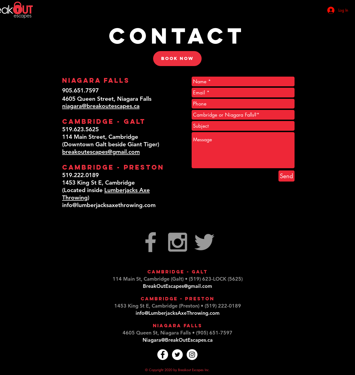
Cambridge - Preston (177, 299)
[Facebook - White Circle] (162, 354)
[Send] (286, 176)
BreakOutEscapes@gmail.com (177, 286)
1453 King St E (131, 306)
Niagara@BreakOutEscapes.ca (178, 340)
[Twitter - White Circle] (177, 354)
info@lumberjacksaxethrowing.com (109, 205)
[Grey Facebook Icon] (150, 242)
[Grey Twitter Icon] (204, 242)
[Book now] (177, 58)
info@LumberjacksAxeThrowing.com (178, 313)
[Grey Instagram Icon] (177, 242)
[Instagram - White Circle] (192, 354)
